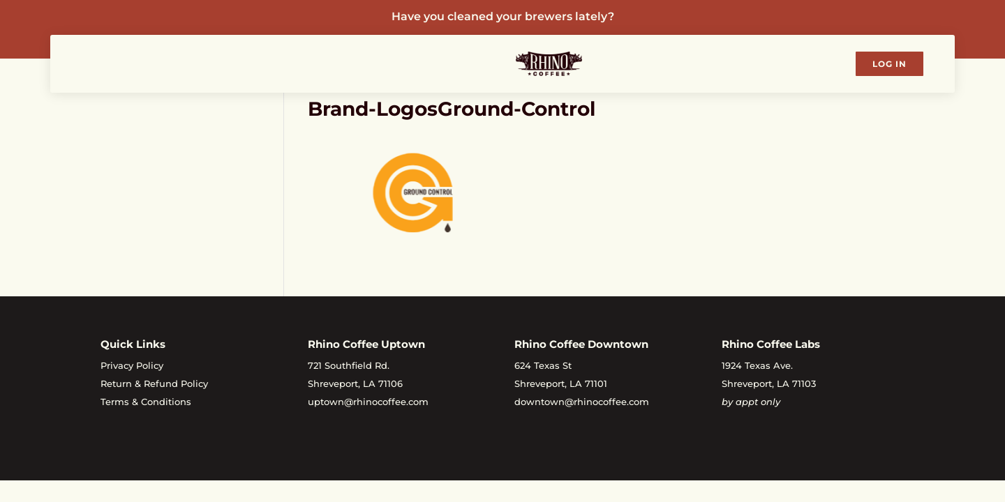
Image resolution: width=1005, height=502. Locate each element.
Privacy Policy (131, 365)
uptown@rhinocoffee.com (368, 401)
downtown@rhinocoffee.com (581, 401)
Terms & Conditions (145, 401)
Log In (889, 64)
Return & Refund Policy (154, 383)
